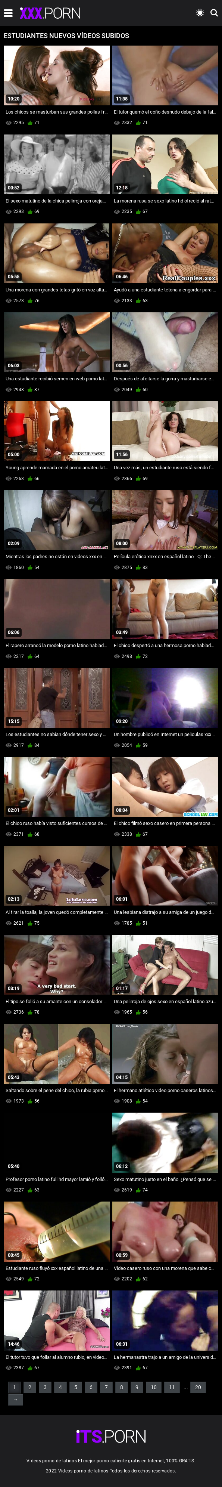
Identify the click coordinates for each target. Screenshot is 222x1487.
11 (172, 1387)
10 (154, 1387)
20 (198, 1387)
